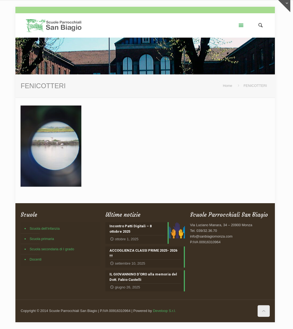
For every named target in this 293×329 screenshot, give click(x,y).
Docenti (35, 259)
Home (227, 86)
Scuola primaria (41, 239)
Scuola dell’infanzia (44, 228)
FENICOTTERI (255, 86)
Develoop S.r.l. (164, 311)
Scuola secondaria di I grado (51, 249)
